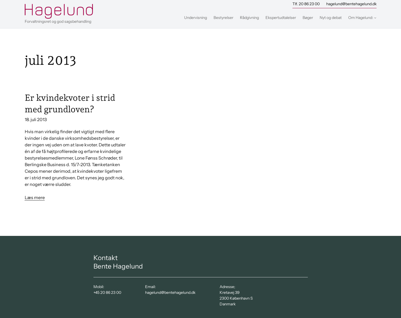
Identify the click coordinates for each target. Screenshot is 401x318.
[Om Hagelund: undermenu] (375, 17)
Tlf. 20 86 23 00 (306, 3)
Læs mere (35, 197)
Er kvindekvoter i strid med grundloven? (70, 104)
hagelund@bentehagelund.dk (351, 3)
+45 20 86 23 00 (107, 292)
